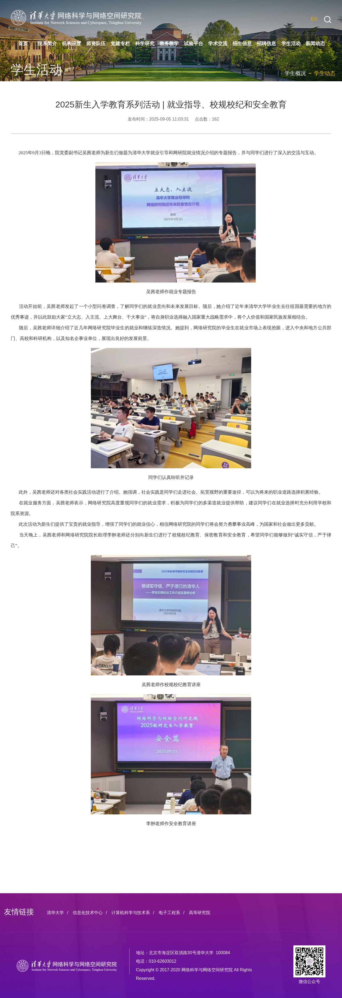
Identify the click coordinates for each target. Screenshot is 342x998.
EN (314, 19)
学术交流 (217, 43)
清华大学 (55, 912)
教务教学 (169, 43)
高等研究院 (199, 912)
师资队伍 (96, 43)
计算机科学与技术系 (130, 912)
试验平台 (193, 43)
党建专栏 (120, 43)
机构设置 (71, 43)
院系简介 (47, 43)
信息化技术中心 (88, 912)
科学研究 (144, 43)
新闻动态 (315, 43)
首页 (23, 43)
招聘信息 (266, 43)
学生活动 (291, 43)
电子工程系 (169, 912)
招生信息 (242, 43)
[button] (327, 19)
